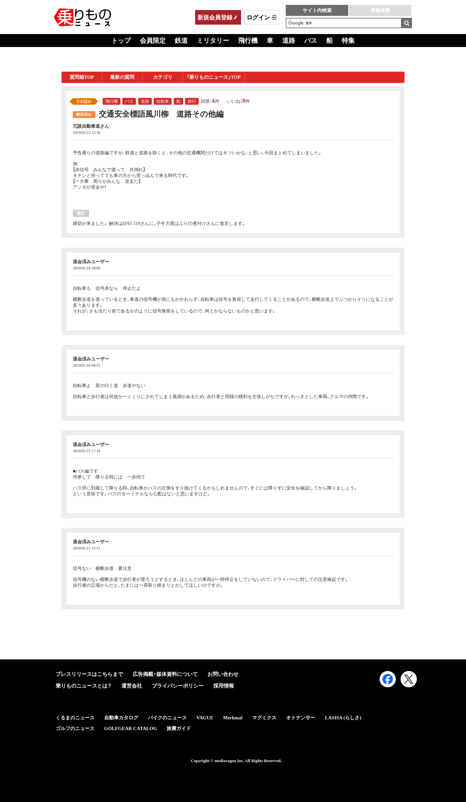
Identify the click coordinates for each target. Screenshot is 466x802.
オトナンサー (300, 717)
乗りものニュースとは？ (84, 686)
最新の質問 (122, 77)
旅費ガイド (179, 728)
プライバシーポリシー (178, 686)
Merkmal (232, 717)
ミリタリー (213, 40)
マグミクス (264, 717)
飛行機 (248, 40)
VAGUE (204, 717)
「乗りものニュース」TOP (214, 77)
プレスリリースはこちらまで (89, 674)
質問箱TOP (82, 77)
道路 (288, 40)
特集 (348, 40)
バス (310, 40)
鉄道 (181, 40)
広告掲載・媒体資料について (165, 674)
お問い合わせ (223, 674)
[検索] (344, 23)
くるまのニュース (75, 717)
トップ (121, 40)
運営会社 (131, 686)
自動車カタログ (121, 717)
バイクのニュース (167, 717)
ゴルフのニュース (75, 728)
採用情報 (223, 686)
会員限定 (153, 40)
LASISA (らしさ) (343, 717)
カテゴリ (162, 77)
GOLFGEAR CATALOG (130, 728)
